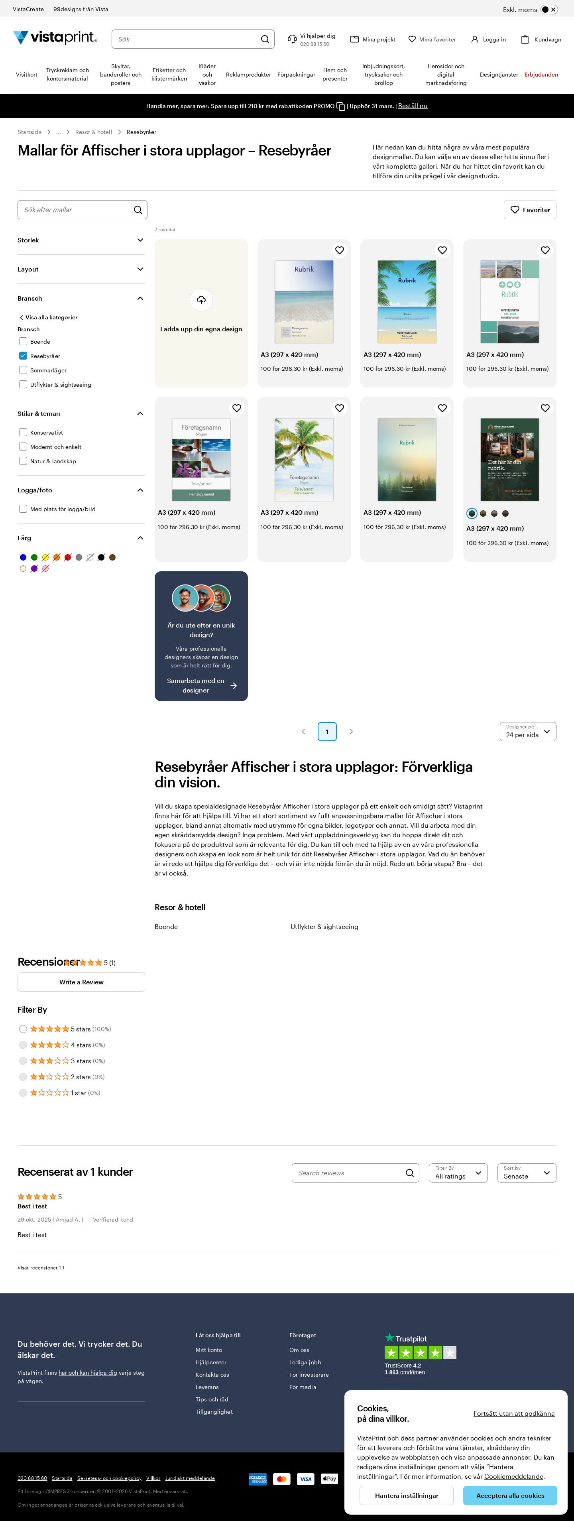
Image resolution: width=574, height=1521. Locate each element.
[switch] (530, 9)
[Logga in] (487, 39)
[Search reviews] (349, 1173)
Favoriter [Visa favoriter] (530, 209)
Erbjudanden (541, 74)
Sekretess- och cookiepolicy (109, 1478)
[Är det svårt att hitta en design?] (201, 636)
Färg (24, 537)
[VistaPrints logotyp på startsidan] (55, 39)
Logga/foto (35, 490)
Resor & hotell (93, 131)
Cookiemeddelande (513, 1476)
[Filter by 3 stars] (23, 1061)
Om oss (299, 1349)
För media (302, 1386)
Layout (28, 269)
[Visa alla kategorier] (48, 317)
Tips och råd (212, 1399)
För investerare (309, 1374)
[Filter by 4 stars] (23, 1045)
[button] (303, 731)
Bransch (30, 298)
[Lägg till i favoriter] (340, 250)
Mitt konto (209, 1349)
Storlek (28, 240)
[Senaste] (526, 1173)
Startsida (30, 131)
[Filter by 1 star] (23, 1093)
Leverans (207, 1386)
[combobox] (187, 39)
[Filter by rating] (458, 1173)
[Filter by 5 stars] (23, 1029)
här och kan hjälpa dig (88, 1372)
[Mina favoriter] (432, 39)
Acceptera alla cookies (510, 1495)
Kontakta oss (213, 1374)
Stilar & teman (39, 413)
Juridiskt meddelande (190, 1478)
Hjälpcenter (211, 1362)
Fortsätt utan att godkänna (514, 1413)
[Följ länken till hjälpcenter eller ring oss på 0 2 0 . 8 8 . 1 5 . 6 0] (311, 39)
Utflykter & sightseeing (324, 926)
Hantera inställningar (406, 1495)
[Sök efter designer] (138, 210)
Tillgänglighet (214, 1411)
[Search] (410, 1173)
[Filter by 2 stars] (23, 1077)
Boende (166, 926)
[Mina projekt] (371, 39)
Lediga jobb (305, 1362)
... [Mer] (58, 132)
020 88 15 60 (32, 1478)
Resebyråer (142, 131)
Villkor (153, 1478)
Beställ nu (413, 105)
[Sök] (265, 39)
